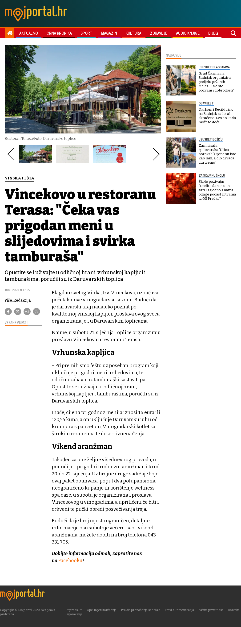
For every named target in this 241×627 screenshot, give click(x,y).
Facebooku (70, 560)
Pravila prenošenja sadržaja (142, 609)
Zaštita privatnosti (212, 609)
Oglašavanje (75, 614)
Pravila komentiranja (180, 609)
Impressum (75, 609)
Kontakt (234, 609)
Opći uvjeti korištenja (103, 609)
